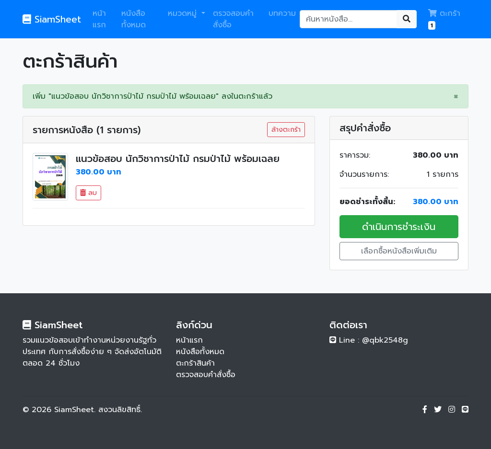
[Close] (456, 96)
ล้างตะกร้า (286, 130)
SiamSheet (52, 19)
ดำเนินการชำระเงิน (398, 226)
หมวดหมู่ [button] (183, 13)
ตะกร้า (444, 19)
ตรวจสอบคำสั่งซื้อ (233, 19)
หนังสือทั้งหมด (133, 19)
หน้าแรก (99, 19)
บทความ (282, 13)
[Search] (348, 19)
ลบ (88, 193)
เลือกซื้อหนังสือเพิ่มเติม (399, 251)
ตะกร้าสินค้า (195, 363)
